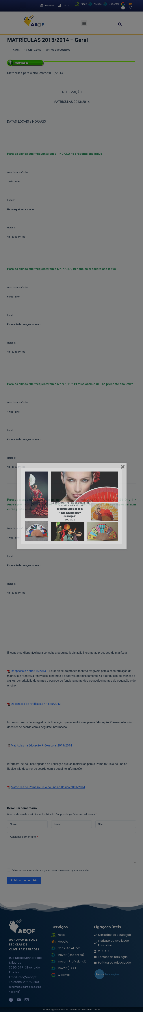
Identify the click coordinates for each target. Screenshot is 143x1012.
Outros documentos (57, 50)
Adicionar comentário (24, 837)
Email (57, 824)
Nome (13, 824)
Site (100, 824)
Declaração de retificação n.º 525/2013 (35, 704)
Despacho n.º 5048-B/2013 (28, 671)
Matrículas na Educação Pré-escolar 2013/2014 (41, 745)
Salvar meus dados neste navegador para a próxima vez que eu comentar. (51, 870)
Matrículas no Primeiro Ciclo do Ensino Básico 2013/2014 (48, 787)
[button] (23, 5)
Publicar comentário (24, 880)
